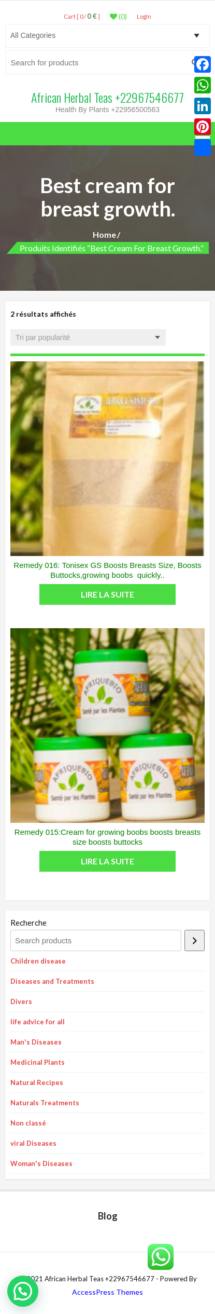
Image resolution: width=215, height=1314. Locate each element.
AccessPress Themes (107, 1292)
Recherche (28, 922)
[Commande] (88, 337)
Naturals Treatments (44, 1103)
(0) (118, 16)
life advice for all (37, 1022)
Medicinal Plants (37, 1062)
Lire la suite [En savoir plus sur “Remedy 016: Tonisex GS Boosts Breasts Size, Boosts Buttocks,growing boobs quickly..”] (107, 594)
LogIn (144, 16)
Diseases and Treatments (52, 981)
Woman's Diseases (41, 1163)
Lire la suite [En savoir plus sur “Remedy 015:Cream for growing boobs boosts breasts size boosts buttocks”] (107, 861)
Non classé (28, 1123)
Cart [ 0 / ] (82, 16)
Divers (21, 1001)
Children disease (38, 961)
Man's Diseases (36, 1042)
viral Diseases (33, 1143)
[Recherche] (194, 940)
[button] (22, 1291)
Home (104, 234)
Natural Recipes (36, 1082)
